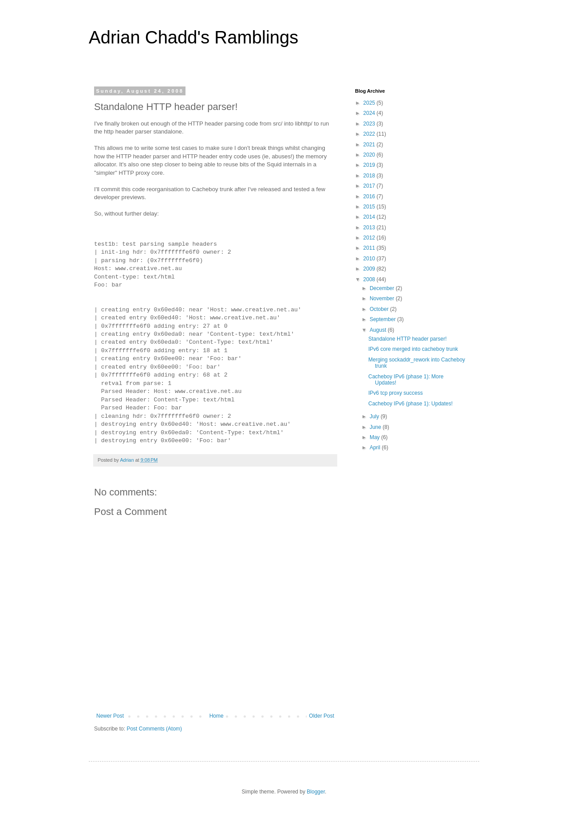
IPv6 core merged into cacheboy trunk (413, 349)
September (383, 319)
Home (216, 716)
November (383, 298)
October (380, 309)
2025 (370, 103)
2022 (370, 134)
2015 (370, 207)
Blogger (316, 792)
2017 (370, 186)
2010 (370, 258)
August (379, 330)
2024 (370, 113)
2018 (370, 176)
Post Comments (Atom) (154, 729)
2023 (370, 124)
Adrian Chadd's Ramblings (193, 37)
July (375, 416)
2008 (370, 279)
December (383, 288)
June (376, 427)
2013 (370, 227)
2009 (370, 269)
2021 (370, 144)
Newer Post (110, 716)
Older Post (321, 716)
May (375, 437)
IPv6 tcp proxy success (395, 393)
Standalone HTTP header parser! (407, 339)
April (376, 447)
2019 (370, 165)
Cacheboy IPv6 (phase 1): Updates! (410, 404)
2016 (370, 196)
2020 (370, 155)
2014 (370, 217)
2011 (370, 248)
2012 (370, 238)
